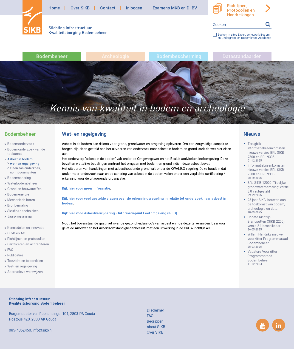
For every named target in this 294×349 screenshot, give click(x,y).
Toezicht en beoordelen (25, 261)
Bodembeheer (52, 56)
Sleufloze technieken (23, 211)
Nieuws (251, 134)
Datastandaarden (242, 56)
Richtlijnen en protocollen (26, 239)
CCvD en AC (16, 233)
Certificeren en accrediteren (28, 244)
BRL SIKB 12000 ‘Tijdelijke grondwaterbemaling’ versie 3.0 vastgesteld (268, 189)
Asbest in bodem (20, 159)
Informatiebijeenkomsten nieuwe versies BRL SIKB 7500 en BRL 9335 (268, 171)
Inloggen (134, 8)
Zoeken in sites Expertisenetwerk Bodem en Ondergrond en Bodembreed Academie (244, 36)
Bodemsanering (19, 178)
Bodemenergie (18, 194)
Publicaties (15, 255)
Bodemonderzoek (20, 144)
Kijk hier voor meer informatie (86, 188)
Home (54, 8)
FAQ (10, 250)
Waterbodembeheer (22, 183)
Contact (108, 8)
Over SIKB (80, 8)
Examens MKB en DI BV (175, 8)
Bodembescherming (178, 56)
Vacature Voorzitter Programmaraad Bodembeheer (268, 258)
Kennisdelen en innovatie (25, 228)
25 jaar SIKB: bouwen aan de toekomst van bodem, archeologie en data (268, 206)
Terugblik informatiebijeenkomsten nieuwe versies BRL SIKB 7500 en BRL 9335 (268, 152)
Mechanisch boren (21, 200)
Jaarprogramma (19, 216)
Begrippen (155, 321)
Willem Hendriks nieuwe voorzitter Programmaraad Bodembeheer (268, 240)
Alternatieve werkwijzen (25, 272)
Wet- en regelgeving (24, 163)
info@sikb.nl (42, 330)
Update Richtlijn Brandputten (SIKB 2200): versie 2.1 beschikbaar (268, 223)
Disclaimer (155, 310)
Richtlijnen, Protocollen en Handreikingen (241, 10)
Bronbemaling (17, 205)
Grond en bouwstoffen (24, 189)
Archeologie (115, 56)
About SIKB (156, 327)
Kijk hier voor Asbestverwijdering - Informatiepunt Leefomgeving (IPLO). (120, 213)
